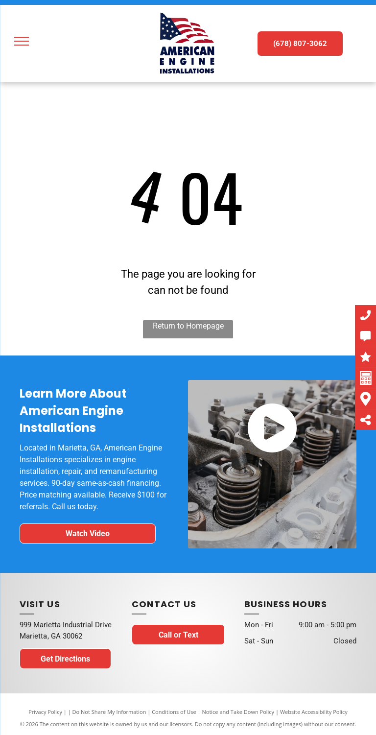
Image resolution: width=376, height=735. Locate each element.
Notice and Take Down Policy (238, 711)
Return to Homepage (188, 326)
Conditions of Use (174, 711)
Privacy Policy (45, 711)
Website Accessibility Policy (314, 711)
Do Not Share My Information (109, 711)
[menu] (21, 41)
